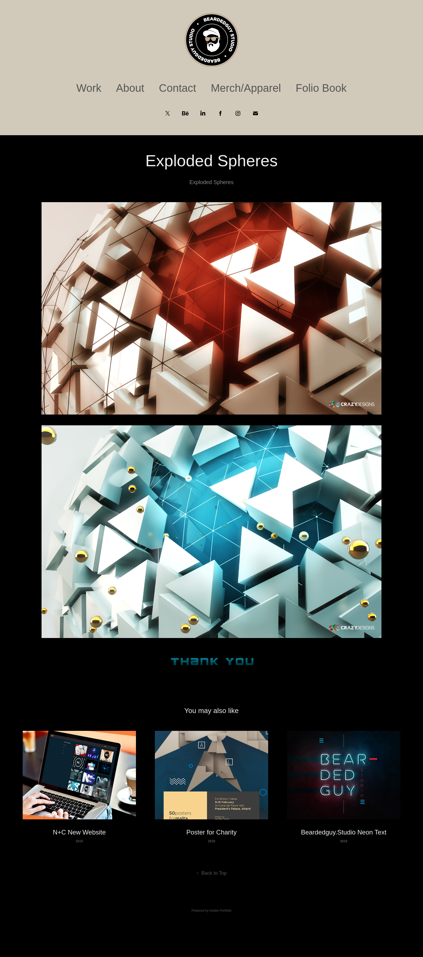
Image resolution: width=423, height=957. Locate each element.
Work (88, 88)
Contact (177, 88)
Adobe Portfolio (220, 910)
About (130, 88)
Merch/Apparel (246, 88)
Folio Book (321, 88)
